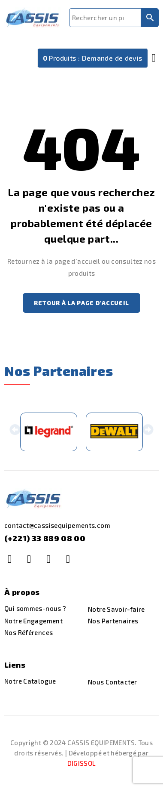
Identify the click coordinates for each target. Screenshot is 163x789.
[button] (14, 432)
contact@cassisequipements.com (57, 526)
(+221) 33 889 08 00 (44, 539)
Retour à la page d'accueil (81, 303)
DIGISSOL (81, 764)
